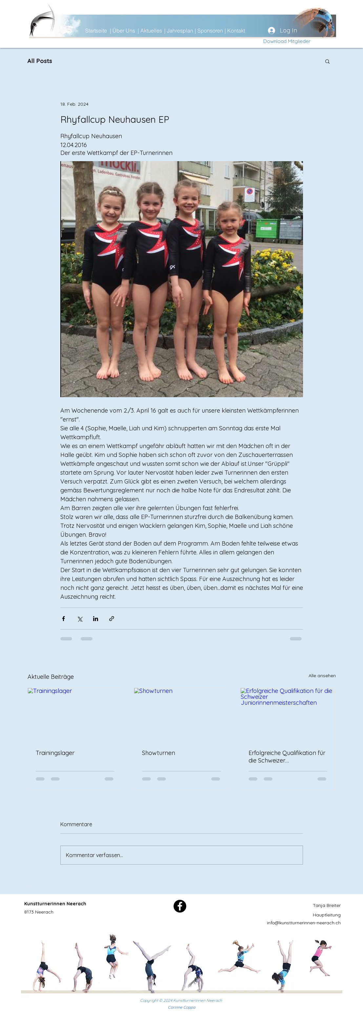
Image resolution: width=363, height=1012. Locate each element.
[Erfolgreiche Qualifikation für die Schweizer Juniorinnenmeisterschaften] (288, 714)
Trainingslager (55, 753)
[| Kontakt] (248, 30)
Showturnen (158, 753)
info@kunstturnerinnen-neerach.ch (304, 923)
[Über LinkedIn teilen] (95, 618)
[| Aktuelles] (161, 30)
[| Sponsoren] (218, 30)
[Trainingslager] (75, 714)
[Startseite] (108, 30)
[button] (327, 61)
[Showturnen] (181, 714)
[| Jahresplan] (187, 30)
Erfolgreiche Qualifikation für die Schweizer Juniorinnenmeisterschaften (287, 756)
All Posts (40, 61)
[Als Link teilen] (112, 618)
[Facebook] (179, 906)
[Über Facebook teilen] (63, 618)
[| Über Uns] (133, 30)
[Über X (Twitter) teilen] (79, 618)
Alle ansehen (322, 675)
